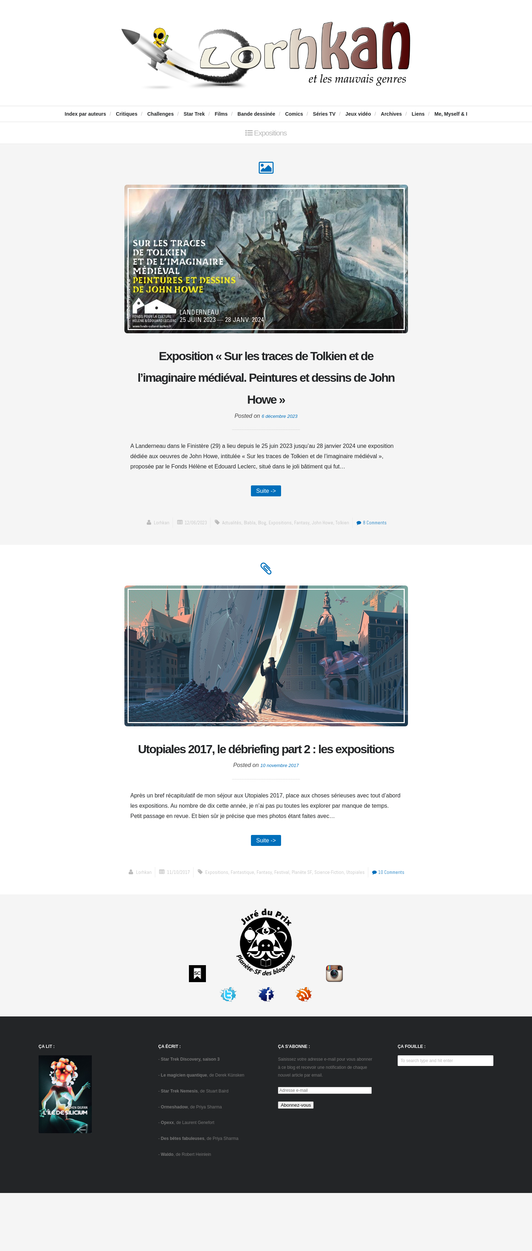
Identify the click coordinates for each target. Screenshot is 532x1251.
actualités (228, 551)
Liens (418, 114)
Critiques (127, 114)
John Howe (326, 551)
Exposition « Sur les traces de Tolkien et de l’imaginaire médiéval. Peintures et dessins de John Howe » (266, 391)
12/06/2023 (188, 551)
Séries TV (324, 114)
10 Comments (398, 930)
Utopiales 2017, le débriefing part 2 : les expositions (266, 791)
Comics (294, 114)
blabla (247, 551)
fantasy (304, 551)
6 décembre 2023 (279, 443)
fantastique (238, 930)
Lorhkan (151, 551)
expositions (280, 551)
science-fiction (333, 930)
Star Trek (194, 114)
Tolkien (348, 551)
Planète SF (304, 930)
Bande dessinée (256, 114)
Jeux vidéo (358, 114)
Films (221, 114)
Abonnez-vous (296, 1163)
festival (281, 930)
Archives (391, 114)
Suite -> (266, 518)
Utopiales (362, 930)
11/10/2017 (168, 930)
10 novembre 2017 (279, 821)
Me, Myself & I (451, 114)
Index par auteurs (85, 114)
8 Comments (380, 551)
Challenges (160, 114)
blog (260, 551)
